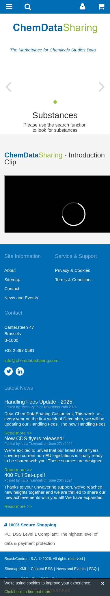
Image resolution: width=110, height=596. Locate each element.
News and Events (21, 297)
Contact (11, 288)
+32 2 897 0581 (19, 350)
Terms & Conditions (74, 279)
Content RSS (42, 569)
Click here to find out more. (28, 591)
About (10, 270)
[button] (8, 86)
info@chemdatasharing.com (29, 360)
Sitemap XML (16, 569)
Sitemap (12, 279)
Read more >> (18, 432)
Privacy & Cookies (72, 270)
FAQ (93, 569)
